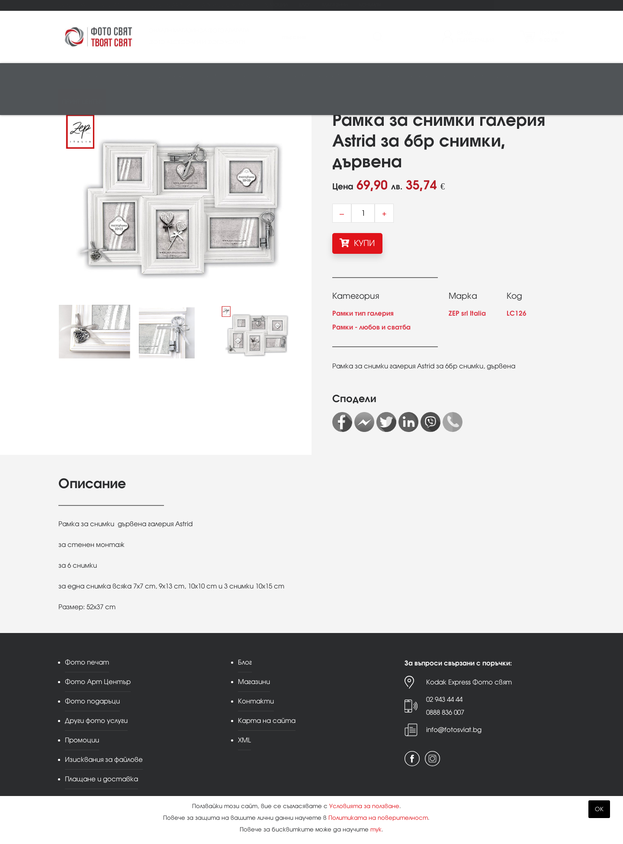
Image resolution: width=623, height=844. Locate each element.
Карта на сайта (266, 720)
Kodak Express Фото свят (469, 682)
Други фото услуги (225, 5)
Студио (271, 76)
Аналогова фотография (450, 76)
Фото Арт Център (118, 5)
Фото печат (72, 5)
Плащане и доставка (101, 779)
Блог (305, 5)
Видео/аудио (173, 76)
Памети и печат (227, 76)
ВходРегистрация (476, 36)
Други (506, 76)
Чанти (393, 76)
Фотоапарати (84, 76)
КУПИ (357, 243)
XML (244, 740)
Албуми (331, 76)
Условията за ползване (364, 806)
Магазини (334, 5)
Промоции (273, 5)
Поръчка (552, 36)
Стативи (363, 76)
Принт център (82, 102)
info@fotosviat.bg (454, 729)
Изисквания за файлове (104, 759)
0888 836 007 (445, 712)
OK (599, 809)
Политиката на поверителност (378, 818)
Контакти (370, 5)
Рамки (301, 76)
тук (376, 829)
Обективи (129, 76)
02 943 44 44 (444, 699)
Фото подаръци (170, 5)
